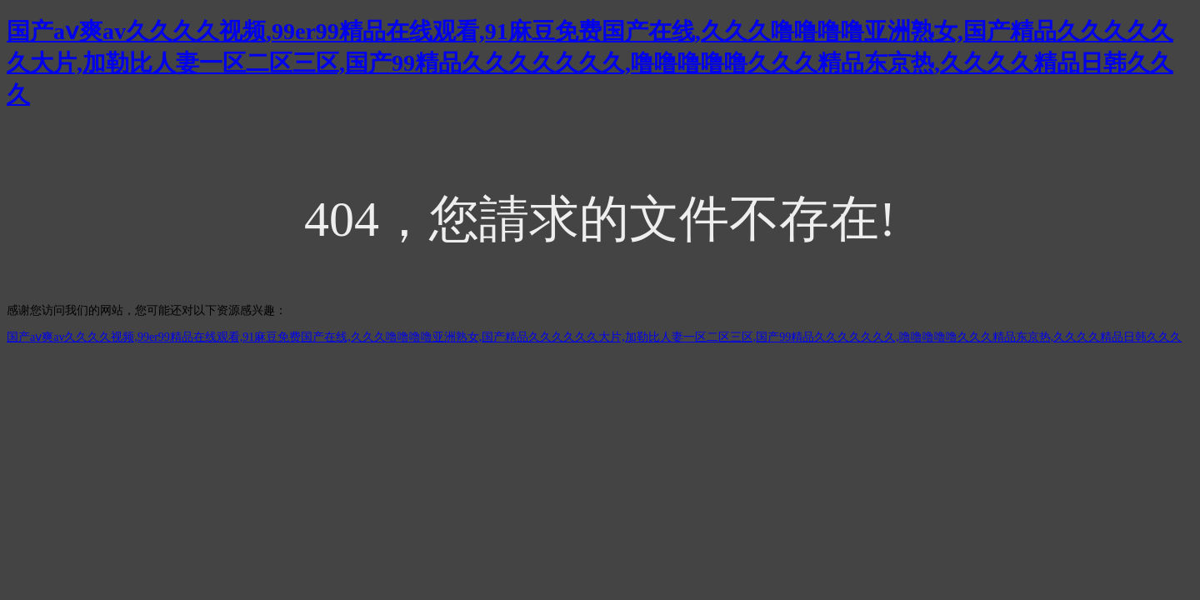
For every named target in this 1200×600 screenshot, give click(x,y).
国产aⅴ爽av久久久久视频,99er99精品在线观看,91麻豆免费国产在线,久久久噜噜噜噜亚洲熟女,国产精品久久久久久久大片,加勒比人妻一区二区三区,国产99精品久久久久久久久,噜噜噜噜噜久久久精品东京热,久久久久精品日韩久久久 (590, 63)
